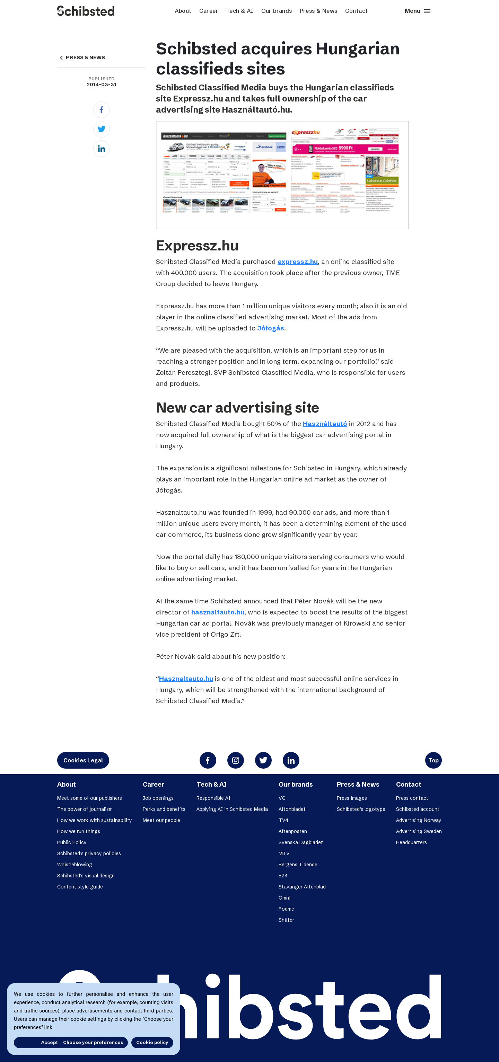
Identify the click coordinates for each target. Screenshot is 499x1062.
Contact (356, 10)
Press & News (319, 10)
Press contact (412, 798)
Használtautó (325, 423)
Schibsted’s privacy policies (89, 853)
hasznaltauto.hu (217, 612)
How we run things (78, 831)
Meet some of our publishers (89, 798)
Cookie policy (152, 1042)
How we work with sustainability (94, 820)
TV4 (283, 820)
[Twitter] (101, 129)
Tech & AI (240, 10)
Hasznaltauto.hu (186, 678)
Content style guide (80, 887)
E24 (283, 876)
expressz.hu (298, 261)
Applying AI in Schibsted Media (232, 809)
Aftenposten (293, 831)
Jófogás (270, 328)
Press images (352, 798)
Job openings (158, 798)
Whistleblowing (74, 864)
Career (208, 10)
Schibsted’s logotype (361, 809)
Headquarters (411, 842)
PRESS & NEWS (81, 57)
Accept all (34, 1042)
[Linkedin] (101, 148)
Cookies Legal (83, 760)
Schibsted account (417, 809)
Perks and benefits (164, 809)
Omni (284, 898)
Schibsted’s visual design (86, 876)
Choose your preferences (93, 1042)
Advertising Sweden (419, 831)
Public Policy (72, 842)
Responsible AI (213, 798)
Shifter (286, 920)
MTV (284, 853)
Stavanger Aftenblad (302, 887)
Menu (418, 11)
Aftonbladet (292, 809)
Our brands (276, 10)
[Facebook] (101, 109)
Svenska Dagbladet (301, 842)
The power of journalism (85, 809)
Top (433, 760)
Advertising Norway (418, 820)
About (183, 10)
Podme (286, 909)
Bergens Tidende (298, 864)
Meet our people (161, 820)
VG (282, 798)
